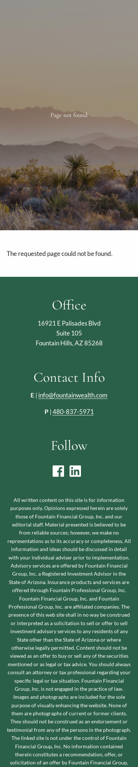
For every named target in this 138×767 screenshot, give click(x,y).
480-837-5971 (73, 411)
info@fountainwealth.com (72, 395)
